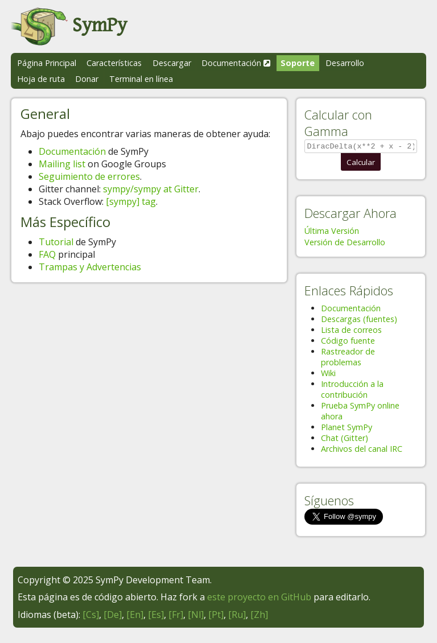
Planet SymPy (346, 428)
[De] (113, 616)
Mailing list (62, 164)
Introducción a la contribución (352, 391)
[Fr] (175, 616)
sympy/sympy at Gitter (151, 189)
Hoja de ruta (41, 78)
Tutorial (56, 242)
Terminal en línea (141, 78)
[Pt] (216, 616)
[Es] (156, 616)
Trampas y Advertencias (90, 267)
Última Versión (331, 232)
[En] (134, 616)
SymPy (69, 25)
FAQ (47, 254)
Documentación (235, 62)
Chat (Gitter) (344, 439)
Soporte (298, 62)
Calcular (361, 164)
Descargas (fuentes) (359, 320)
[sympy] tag (131, 201)
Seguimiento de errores (89, 176)
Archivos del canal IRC (361, 450)
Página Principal (46, 62)
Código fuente (348, 342)
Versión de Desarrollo (344, 243)
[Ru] (237, 616)
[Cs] (91, 616)
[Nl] (196, 616)
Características (114, 62)
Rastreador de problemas (348, 358)
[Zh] (259, 616)
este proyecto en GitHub (259, 598)
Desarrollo (344, 62)
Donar (86, 78)
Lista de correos (351, 331)
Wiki (328, 374)
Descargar (171, 62)
